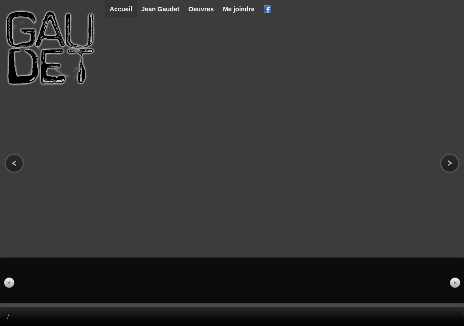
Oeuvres (201, 9)
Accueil (121, 9)
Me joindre (239, 9)
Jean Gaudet (160, 9)
